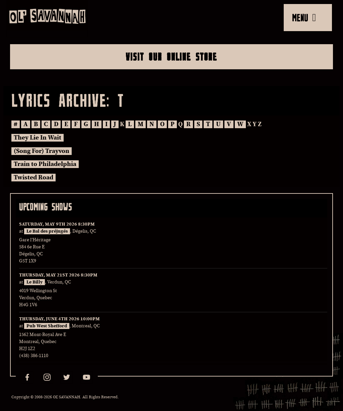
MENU (304, 17)
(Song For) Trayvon (41, 151)
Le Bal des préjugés (47, 231)
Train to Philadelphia (45, 164)
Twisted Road (33, 177)
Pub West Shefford (46, 326)
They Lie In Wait (37, 138)
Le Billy (34, 282)
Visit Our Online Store (171, 56)
